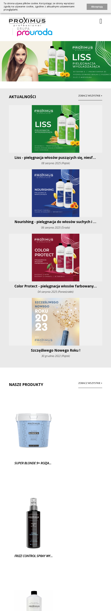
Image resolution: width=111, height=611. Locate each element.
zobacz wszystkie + (90, 95)
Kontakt (70, 592)
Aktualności (52, 592)
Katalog (87, 592)
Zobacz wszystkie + (90, 383)
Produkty (32, 592)
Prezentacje (49, 598)
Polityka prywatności (22, 598)
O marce (14, 592)
